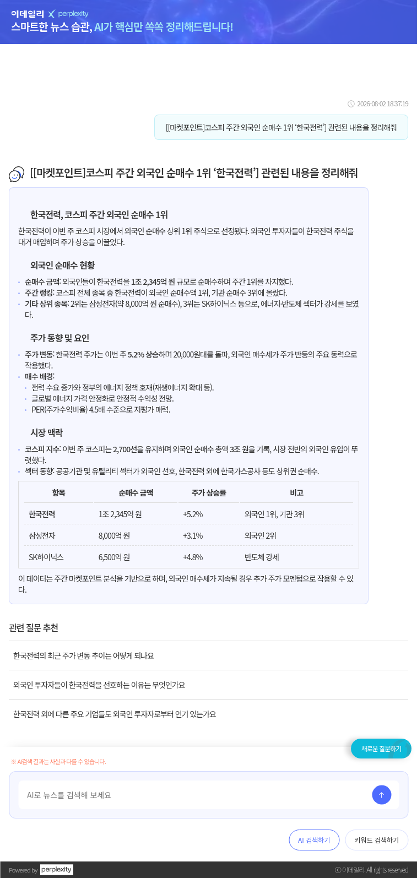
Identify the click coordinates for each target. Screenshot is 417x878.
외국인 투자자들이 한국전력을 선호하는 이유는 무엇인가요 (99, 684)
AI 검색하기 (314, 839)
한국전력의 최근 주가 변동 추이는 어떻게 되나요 (83, 655)
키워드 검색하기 (376, 839)
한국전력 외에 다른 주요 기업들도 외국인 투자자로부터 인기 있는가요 (114, 713)
